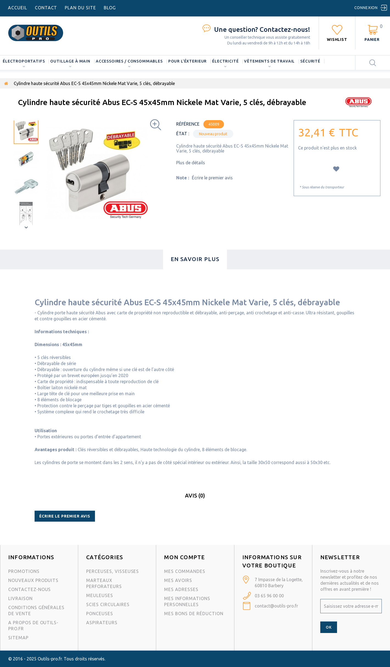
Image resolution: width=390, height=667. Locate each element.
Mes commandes (184, 571)
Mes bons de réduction (193, 613)
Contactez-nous (29, 589)
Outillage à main (70, 61)
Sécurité (310, 61)
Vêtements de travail (269, 61)
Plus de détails (190, 162)
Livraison (20, 598)
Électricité (225, 61)
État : (182, 133)
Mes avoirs (178, 580)
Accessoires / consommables (129, 61)
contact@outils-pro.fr (276, 605)
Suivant (26, 227)
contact (46, 7)
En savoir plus (195, 259)
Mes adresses (181, 589)
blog (110, 7)
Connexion (366, 7)
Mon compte (184, 557)
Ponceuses (99, 613)
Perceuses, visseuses (112, 571)
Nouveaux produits (33, 580)
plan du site (80, 7)
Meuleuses (99, 595)
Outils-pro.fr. (50, 658)
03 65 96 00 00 (269, 595)
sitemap (18, 637)
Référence (188, 123)
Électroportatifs (24, 61)
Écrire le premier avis (212, 177)
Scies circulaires (107, 604)
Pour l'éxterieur (187, 61)
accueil (17, 7)
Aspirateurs (101, 622)
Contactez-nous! (262, 29)
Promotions (24, 571)
